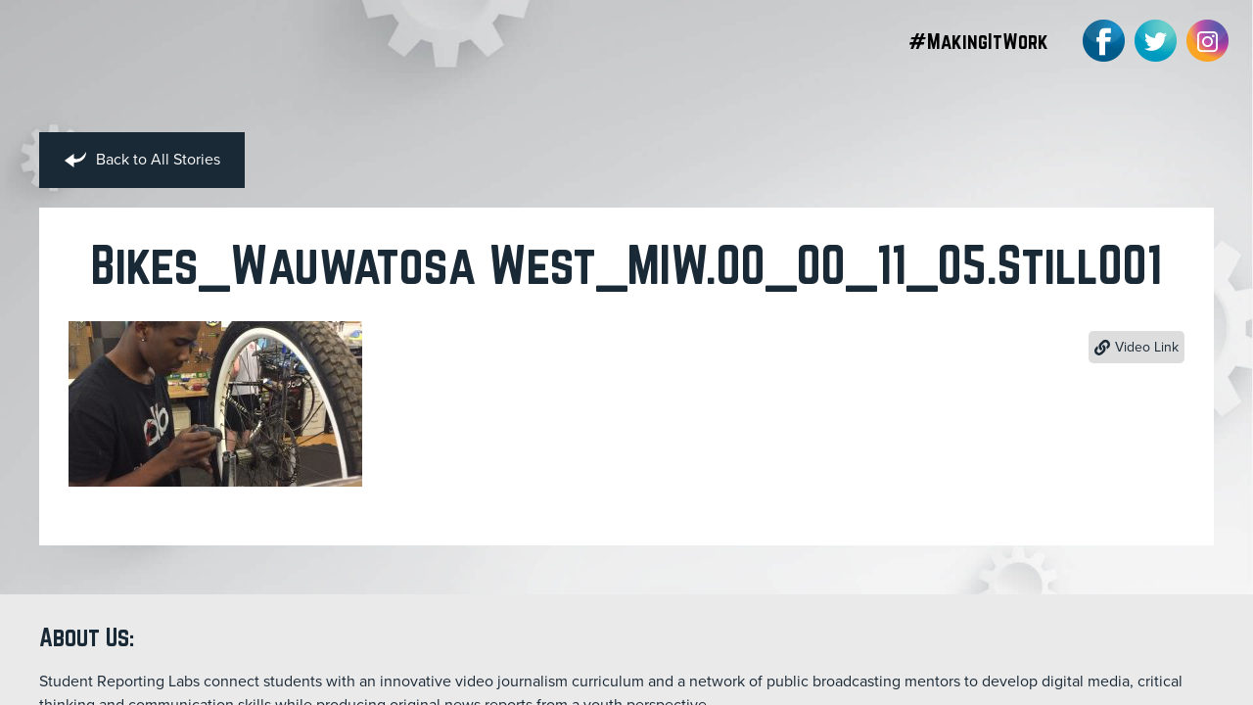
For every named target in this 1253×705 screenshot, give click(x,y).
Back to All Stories (142, 160)
